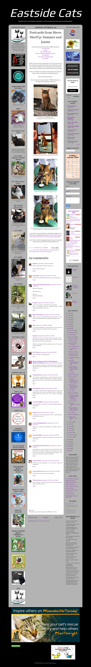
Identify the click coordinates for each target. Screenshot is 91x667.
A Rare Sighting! (75, 301)
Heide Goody (73, 227)
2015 (69, 446)
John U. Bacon (69, 247)
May (70, 428)
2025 (69, 315)
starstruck (42, 251)
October (71, 334)
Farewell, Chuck (75, 270)
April (70, 430)
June (70, 426)
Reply (34, 271)
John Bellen (36, 275)
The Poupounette (72, 141)
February (71, 434)
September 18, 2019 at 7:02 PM (49, 388)
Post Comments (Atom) (42, 521)
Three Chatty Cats (38, 471)
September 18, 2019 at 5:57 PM (48, 352)
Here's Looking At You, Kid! (75, 286)
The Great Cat (70, 488)
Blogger (54, 663)
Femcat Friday (73, 376)
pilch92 (35, 412)
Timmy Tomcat (37, 460)
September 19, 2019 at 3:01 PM (51, 435)
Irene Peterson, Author (72, 478)
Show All (78, 144)
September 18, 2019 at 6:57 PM (50, 375)
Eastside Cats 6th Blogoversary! (73, 354)
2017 (69, 442)
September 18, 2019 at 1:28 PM (45, 263)
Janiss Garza (36, 250)
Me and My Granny (73, 113)
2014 (69, 448)
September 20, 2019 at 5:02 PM (51, 471)
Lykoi (45, 50)
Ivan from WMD (37, 402)
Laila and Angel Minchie (39, 423)
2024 (69, 317)
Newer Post (33, 517)
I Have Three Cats (72, 122)
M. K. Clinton (36, 352)
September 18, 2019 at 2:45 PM (46, 302)
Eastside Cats (45, 12)
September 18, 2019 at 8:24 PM (50, 402)
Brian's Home (71, 137)
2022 (69, 322)
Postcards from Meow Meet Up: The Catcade (73, 409)
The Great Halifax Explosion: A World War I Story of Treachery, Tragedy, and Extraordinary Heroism (73, 242)
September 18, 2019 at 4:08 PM (44, 325)
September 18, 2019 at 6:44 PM (54, 363)
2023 (69, 319)
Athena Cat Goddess (73, 126)
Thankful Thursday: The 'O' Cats (74, 404)
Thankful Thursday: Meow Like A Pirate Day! (74, 362)
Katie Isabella (36, 388)
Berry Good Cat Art (74, 346)
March (71, 432)
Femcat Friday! (73, 401)
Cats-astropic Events (73, 133)
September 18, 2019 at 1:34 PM (48, 275)
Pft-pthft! (45, 58)
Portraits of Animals (71, 490)
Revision (74, 293)
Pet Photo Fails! (73, 341)
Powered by (73, 96)
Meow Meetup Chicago (46, 250)
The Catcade (45, 48)
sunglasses (49, 251)
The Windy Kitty (45, 52)
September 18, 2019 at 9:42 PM (45, 412)
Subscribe (73, 90)
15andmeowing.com (73, 109)
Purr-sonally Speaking (71, 118)
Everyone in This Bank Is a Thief (74, 251)
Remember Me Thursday (73, 343)
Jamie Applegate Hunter (75, 234)
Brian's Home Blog (38, 314)
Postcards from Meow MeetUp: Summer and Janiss (73, 368)
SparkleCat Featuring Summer (52, 63)
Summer (35, 335)
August (71, 421)
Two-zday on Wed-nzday (45, 57)
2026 (69, 313)
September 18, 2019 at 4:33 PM (46, 335)
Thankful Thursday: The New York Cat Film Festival (73, 380)
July (70, 424)
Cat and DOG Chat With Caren (41, 445)
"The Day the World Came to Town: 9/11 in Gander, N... (73, 386)
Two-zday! (72, 372)
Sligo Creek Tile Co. (71, 482)
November (72, 332)
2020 (69, 326)
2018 (69, 439)
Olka (34, 325)
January (71, 437)
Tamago (35, 302)
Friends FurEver (72, 106)
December (72, 330)
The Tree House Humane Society (46, 53)
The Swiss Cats (37, 480)
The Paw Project (70, 494)
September (72, 337)
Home (45, 517)
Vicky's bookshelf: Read (74, 211)
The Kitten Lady (70, 484)
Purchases (45, 55)
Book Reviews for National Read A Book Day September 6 (74, 397)
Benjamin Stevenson (75, 254)
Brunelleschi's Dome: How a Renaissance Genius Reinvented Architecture (73, 217)
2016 (69, 444)
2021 (69, 324)
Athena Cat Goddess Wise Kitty (41, 284)
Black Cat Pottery (70, 480)
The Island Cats (37, 375)
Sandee (35, 263)
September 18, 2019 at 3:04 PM (51, 314)
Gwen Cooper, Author (72, 486)
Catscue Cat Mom (37, 435)
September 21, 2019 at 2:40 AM (49, 480)
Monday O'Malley (73, 338)
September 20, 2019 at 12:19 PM (50, 460)
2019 (69, 328)
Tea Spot (74, 277)
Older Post (58, 517)
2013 (69, 450)
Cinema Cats (69, 492)
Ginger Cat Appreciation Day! (73, 418)
